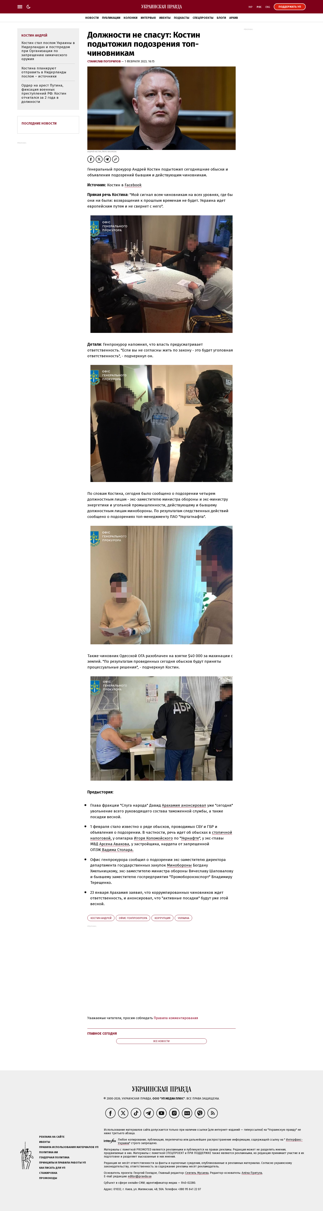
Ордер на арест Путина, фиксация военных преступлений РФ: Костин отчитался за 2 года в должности (43, 93)
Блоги (221, 18)
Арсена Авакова (114, 844)
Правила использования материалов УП (68, 1147)
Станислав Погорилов (104, 61)
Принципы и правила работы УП (62, 1162)
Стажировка (48, 1172)
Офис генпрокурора (133, 918)
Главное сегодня (102, 1033)
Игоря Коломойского (153, 838)
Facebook (133, 185)
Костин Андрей (100, 918)
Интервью (148, 18)
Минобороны (179, 865)
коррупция (162, 918)
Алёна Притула (252, 1173)
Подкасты (181, 18)
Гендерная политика (54, 1157)
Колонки (130, 18)
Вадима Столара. (117, 849)
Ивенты (165, 18)
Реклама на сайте (51, 1136)
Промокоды (48, 1178)
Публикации (111, 18)
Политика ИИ (48, 1152)
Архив (233, 18)
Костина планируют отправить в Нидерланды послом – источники (43, 72)
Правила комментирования (176, 1018)
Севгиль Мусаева (196, 1173)
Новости (92, 18)
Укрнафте (190, 838)
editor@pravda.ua (139, 1176)
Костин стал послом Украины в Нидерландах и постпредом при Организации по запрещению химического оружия (48, 51)
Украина (183, 918)
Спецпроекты (203, 18)
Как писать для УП (52, 1167)
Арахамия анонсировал (184, 805)
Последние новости (39, 123)
